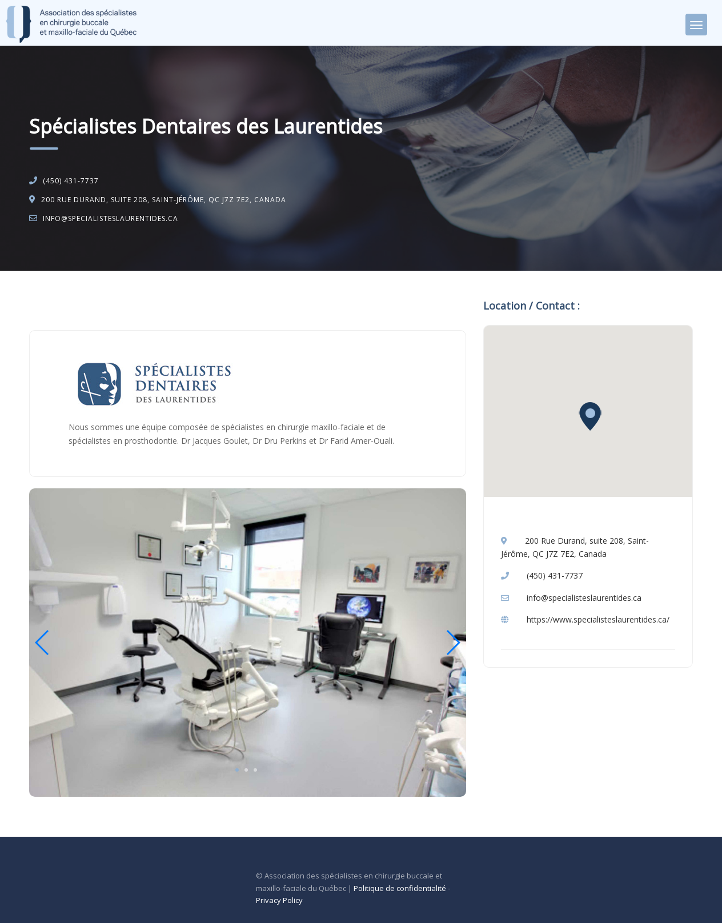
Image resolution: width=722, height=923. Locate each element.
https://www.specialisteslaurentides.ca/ (598, 619)
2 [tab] (246, 770)
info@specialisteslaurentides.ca (110, 218)
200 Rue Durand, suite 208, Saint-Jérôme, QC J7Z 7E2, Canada (163, 199)
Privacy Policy (279, 900)
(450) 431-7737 (71, 181)
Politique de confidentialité (400, 888)
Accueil (53, 300)
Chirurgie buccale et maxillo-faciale (142, 300)
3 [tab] (255, 770)
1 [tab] (237, 770)
